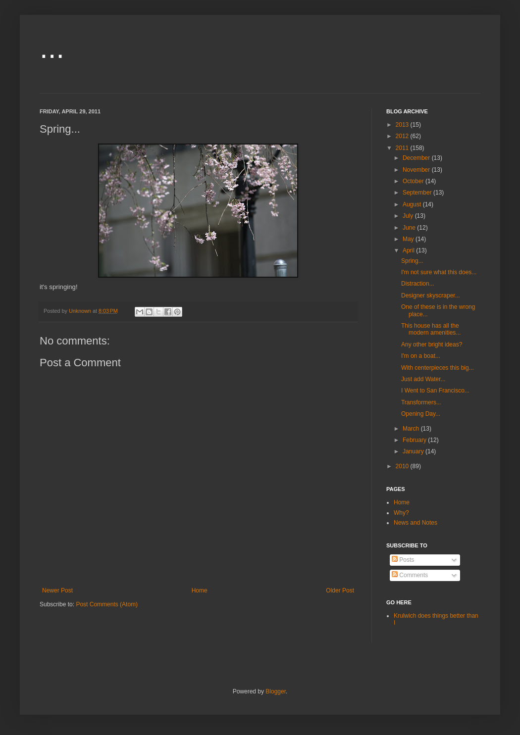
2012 (403, 136)
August (413, 204)
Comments (410, 575)
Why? (401, 512)
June (410, 227)
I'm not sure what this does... (438, 272)
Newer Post (57, 590)
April (409, 250)
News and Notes (415, 522)
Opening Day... (420, 413)
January (414, 451)
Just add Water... (423, 379)
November (417, 169)
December (417, 157)
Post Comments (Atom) (107, 604)
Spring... (412, 260)
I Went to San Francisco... (435, 390)
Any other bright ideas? (431, 344)
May (409, 239)
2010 (403, 466)
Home (200, 590)
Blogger (275, 691)
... (52, 47)
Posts (403, 559)
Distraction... (417, 283)
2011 (403, 148)
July (409, 215)
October (414, 181)
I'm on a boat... (420, 355)
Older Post (340, 590)
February (415, 440)
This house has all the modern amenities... (431, 329)
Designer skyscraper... (430, 295)
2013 (403, 124)
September (418, 192)
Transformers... (421, 402)
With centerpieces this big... (437, 367)
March (412, 428)
